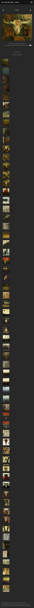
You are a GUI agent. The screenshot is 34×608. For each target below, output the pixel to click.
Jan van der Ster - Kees (10, 2)
